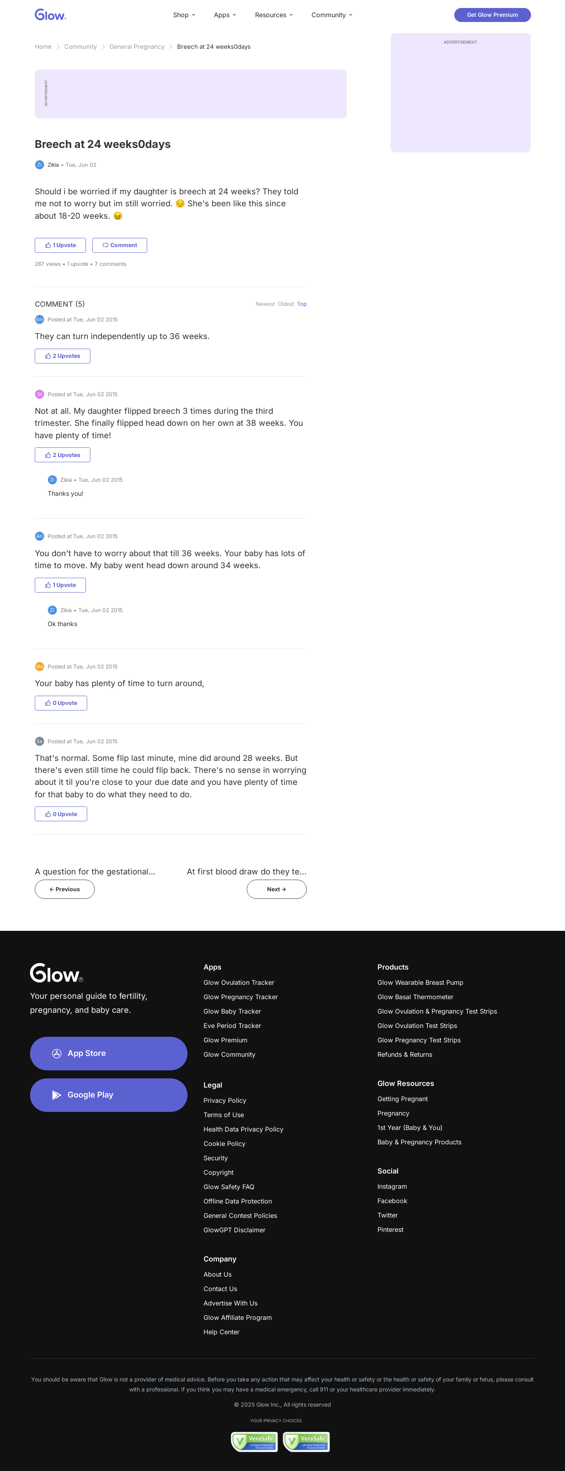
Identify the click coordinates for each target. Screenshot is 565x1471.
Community (80, 46)
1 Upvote (60, 245)
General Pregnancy (137, 46)
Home (43, 46)
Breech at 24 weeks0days (214, 46)
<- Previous (64, 889)
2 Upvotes (62, 355)
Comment (119, 245)
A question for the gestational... (95, 871)
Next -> (276, 889)
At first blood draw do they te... (247, 871)
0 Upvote (61, 702)
